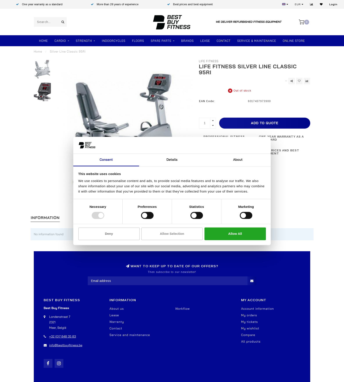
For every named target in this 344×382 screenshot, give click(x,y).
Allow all (235, 233)
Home (43, 40)
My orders (249, 315)
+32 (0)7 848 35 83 (62, 336)
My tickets (249, 322)
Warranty (116, 322)
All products (251, 341)
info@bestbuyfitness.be (65, 345)
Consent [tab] (106, 159)
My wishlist (250, 328)
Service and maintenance (129, 335)
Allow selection (172, 233)
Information (45, 217)
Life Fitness (209, 61)
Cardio (60, 40)
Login (333, 4)
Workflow (182, 309)
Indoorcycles (113, 40)
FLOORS (138, 40)
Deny (109, 233)
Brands (187, 40)
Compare (248, 335)
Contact (224, 40)
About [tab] (237, 159)
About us (116, 309)
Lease (205, 40)
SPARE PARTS (161, 40)
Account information (257, 309)
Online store (294, 40)
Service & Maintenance (256, 40)
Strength (84, 40)
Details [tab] (172, 159)
